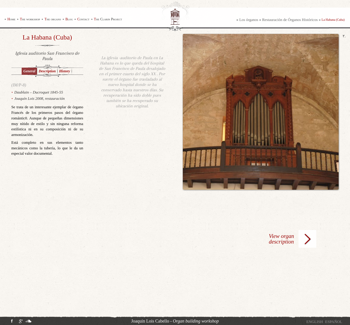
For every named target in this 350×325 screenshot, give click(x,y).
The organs (52, 19)
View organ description (281, 239)
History (64, 71)
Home (11, 19)
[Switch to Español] (333, 322)
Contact (83, 19)
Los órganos (248, 20)
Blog (69, 19)
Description (47, 71)
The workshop (30, 19)
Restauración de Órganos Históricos (290, 20)
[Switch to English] (314, 322)
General (29, 71)
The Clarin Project (108, 19)
